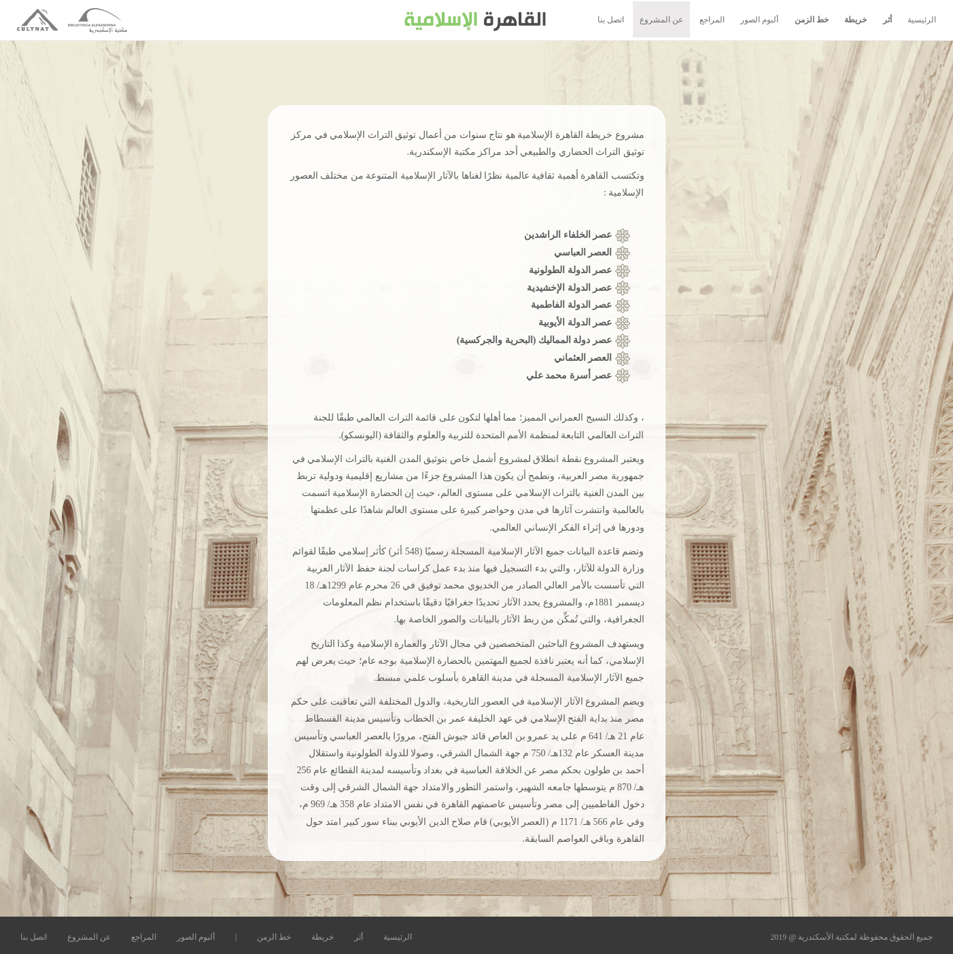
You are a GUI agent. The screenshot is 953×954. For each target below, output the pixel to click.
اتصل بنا (610, 19)
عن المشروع (661, 19)
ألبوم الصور (759, 19)
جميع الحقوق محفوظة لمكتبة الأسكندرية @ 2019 (851, 937)
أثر (887, 19)
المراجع (712, 19)
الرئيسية (921, 19)
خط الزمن (812, 19)
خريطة (855, 19)
